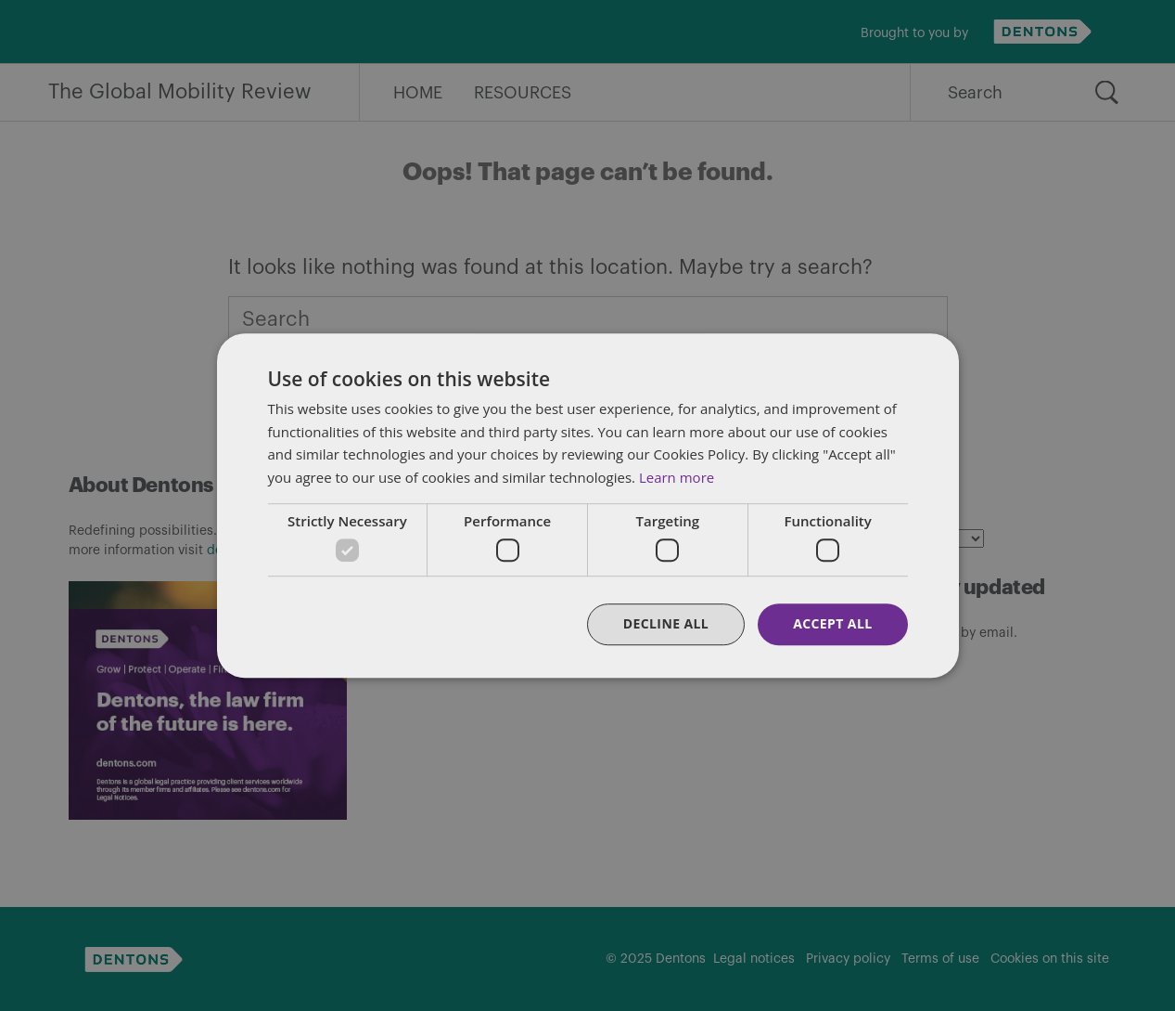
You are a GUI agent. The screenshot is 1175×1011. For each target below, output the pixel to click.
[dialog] (587, 505)
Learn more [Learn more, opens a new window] (676, 477)
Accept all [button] (832, 624)
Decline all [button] (666, 624)
